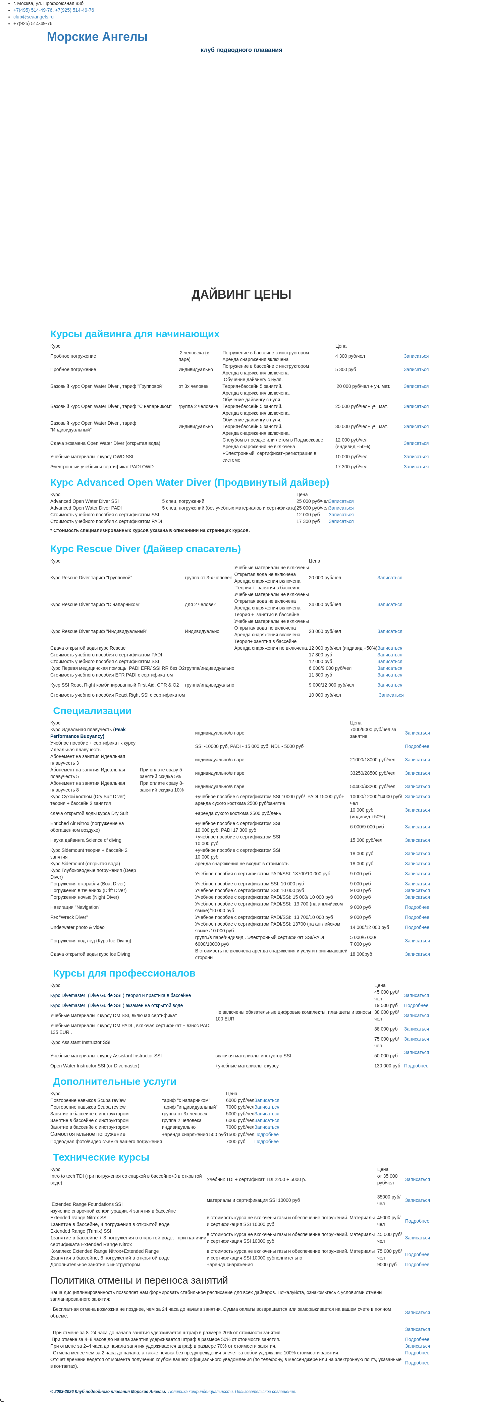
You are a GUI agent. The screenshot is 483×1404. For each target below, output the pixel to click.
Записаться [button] (416, 356)
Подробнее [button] (417, 746)
